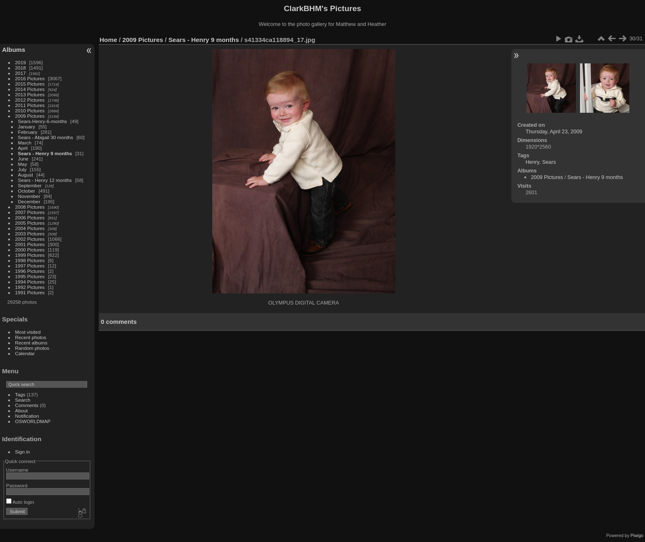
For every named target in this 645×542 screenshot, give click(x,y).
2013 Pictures (30, 94)
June (23, 158)
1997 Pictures (30, 265)
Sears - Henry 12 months (45, 180)
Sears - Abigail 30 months (45, 137)
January (26, 126)
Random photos (32, 348)
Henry (532, 162)
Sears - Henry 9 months (45, 153)
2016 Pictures (30, 78)
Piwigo (637, 535)
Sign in (22, 451)
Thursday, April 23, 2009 (554, 131)
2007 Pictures (30, 212)
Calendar (25, 353)
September (30, 185)
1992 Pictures (30, 287)
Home (108, 39)
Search (22, 399)
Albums (13, 49)
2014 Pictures (30, 89)
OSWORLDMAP (33, 421)
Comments (27, 405)
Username (17, 469)
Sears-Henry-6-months (42, 121)
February (27, 132)
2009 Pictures (30, 116)
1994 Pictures (30, 281)
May (22, 164)
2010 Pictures (30, 110)
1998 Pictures (30, 260)
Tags (20, 394)
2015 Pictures (30, 83)
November (29, 196)
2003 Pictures (30, 233)
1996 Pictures (30, 271)
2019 (20, 62)
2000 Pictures (30, 249)
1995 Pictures (30, 276)
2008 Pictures (30, 206)
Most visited (28, 332)
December (29, 201)
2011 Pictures (30, 105)
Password (17, 485)
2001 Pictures (30, 244)
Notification (27, 416)
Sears (549, 162)
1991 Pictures (30, 292)
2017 (20, 73)
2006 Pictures (30, 217)
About (21, 410)
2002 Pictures (30, 239)
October (26, 190)
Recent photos (30, 337)
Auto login (20, 502)
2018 (20, 67)
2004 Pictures (30, 228)
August (25, 174)
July (22, 169)
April (23, 148)
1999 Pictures (30, 255)
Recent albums (31, 342)
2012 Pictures (30, 99)
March (25, 142)
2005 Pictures (30, 223)
